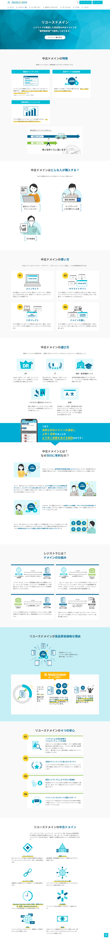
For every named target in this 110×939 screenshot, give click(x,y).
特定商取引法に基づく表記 (101, 936)
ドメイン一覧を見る (55, 38)
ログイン (97, 2)
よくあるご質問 (34, 907)
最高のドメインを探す (55, 886)
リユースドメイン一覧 (9, 910)
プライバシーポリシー (62, 910)
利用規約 (58, 907)
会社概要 (85, 905)
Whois (58, 905)
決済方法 (32, 905)
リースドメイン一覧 (8, 913)
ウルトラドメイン (8, 918)
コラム (31, 913)
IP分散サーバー (7, 920)
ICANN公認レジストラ (100, 914)
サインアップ (85, 2)
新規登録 (5, 905)
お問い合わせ (33, 910)
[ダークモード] (78, 2)
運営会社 (91, 936)
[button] (85, 7)
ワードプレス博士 (20, 923)
